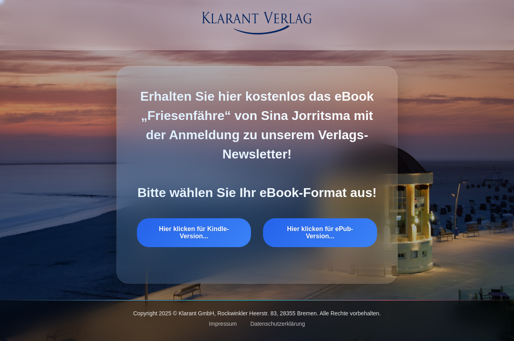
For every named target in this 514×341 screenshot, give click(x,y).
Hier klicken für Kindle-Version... (194, 232)
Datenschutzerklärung (277, 324)
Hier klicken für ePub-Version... (320, 232)
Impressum (223, 324)
